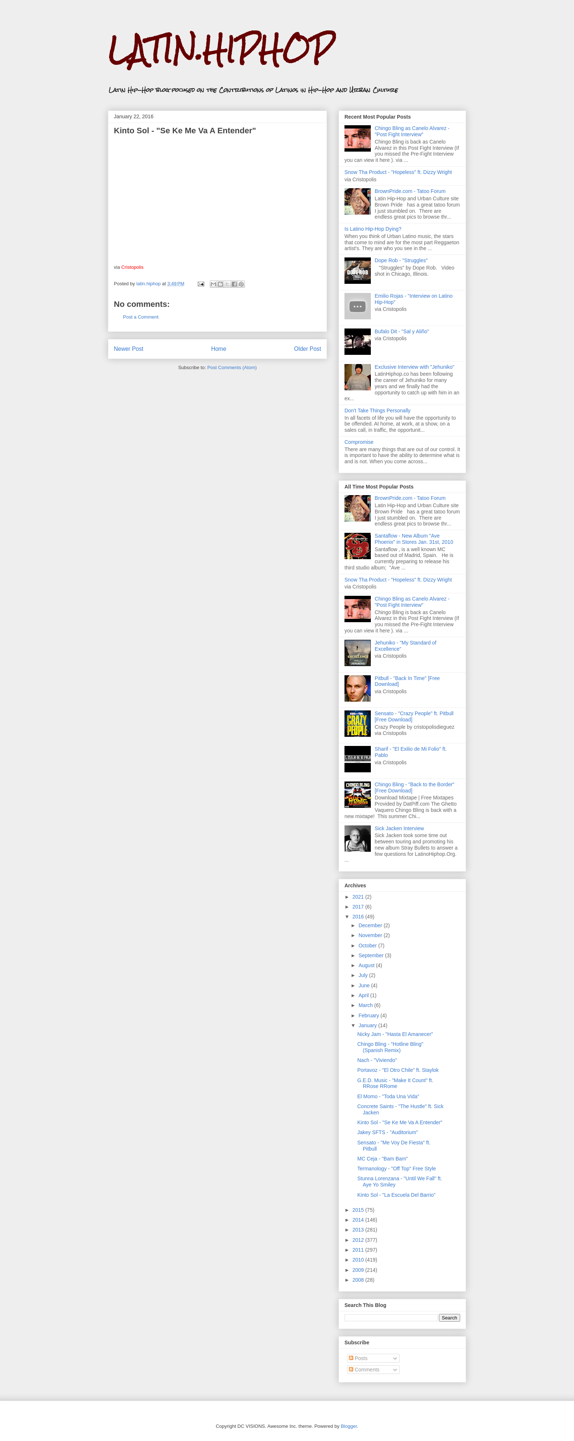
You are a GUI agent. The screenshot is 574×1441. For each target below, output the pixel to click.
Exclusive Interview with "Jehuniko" (415, 367)
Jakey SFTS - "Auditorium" (387, 1132)
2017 (359, 907)
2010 (359, 1260)
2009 (359, 1270)
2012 (359, 1240)
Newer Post (129, 349)
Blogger (349, 1426)
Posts (358, 1358)
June (364, 985)
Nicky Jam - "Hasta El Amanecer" (395, 1034)
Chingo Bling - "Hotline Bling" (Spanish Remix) (390, 1047)
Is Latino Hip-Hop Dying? (373, 229)
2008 (359, 1280)
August (367, 965)
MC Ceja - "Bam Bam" (382, 1159)
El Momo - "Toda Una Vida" (388, 1096)
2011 (359, 1250)
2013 (359, 1230)
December (370, 925)
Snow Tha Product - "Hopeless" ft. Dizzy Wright (398, 172)
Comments (364, 1370)
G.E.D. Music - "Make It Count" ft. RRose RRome (395, 1083)
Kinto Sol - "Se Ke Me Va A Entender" (399, 1122)
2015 (359, 1210)
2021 (359, 897)
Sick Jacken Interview (399, 828)
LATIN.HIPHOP (220, 49)
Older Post (307, 349)
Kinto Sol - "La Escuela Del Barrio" (396, 1195)
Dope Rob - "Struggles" (401, 260)
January (368, 1025)
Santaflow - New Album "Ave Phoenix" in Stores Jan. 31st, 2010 (414, 539)
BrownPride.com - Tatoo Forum (410, 191)
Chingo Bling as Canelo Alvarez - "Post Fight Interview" (412, 131)
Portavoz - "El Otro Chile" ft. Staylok (398, 1070)
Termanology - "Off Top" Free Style (396, 1168)
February (369, 1015)
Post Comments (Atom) (232, 367)
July (363, 975)
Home (219, 349)
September (371, 955)
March (366, 1005)
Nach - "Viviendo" (377, 1060)
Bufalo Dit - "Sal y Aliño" (402, 331)
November (370, 935)
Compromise (358, 442)
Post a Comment (141, 317)
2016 (359, 917)
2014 (359, 1220)
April (364, 995)
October (368, 945)
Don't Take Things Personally (377, 410)
